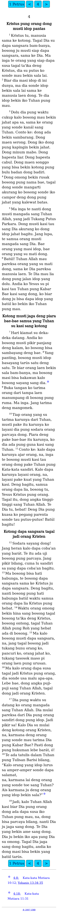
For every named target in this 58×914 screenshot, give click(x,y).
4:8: (16, 877)
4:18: (17, 893)
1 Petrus (16, 4)
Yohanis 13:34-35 (30, 882)
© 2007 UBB (29, 910)
